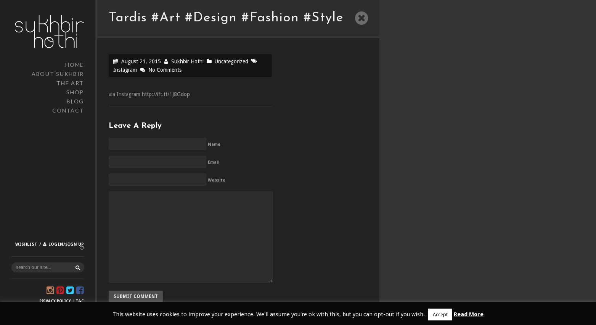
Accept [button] (440, 314)
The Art (70, 83)
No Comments (165, 70)
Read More (469, 314)
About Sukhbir (58, 74)
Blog (75, 101)
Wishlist (26, 244)
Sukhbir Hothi (187, 61)
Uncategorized (231, 61)
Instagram (125, 70)
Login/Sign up (66, 244)
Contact (68, 110)
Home (74, 64)
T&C (80, 301)
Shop (75, 92)
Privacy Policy (55, 301)
